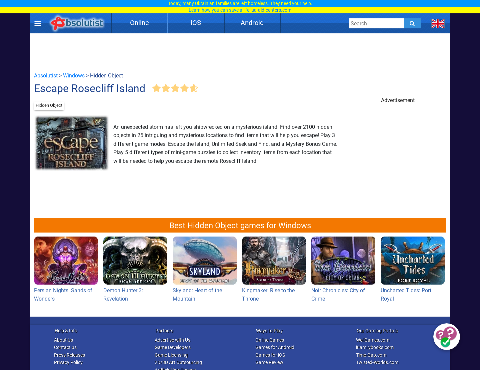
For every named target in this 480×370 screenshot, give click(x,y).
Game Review (269, 362)
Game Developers (173, 347)
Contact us (65, 347)
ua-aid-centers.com (271, 10)
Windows (74, 75)
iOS (196, 23)
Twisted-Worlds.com (377, 362)
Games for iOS (270, 355)
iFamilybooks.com (375, 347)
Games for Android (274, 347)
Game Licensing (171, 355)
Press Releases (69, 355)
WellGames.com (372, 340)
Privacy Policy (68, 362)
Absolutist (46, 75)
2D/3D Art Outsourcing (178, 362)
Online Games (269, 340)
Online (139, 23)
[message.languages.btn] (438, 23)
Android (252, 23)
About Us (63, 340)
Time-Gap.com (371, 355)
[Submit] (412, 23)
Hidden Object (49, 105)
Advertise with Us (172, 340)
